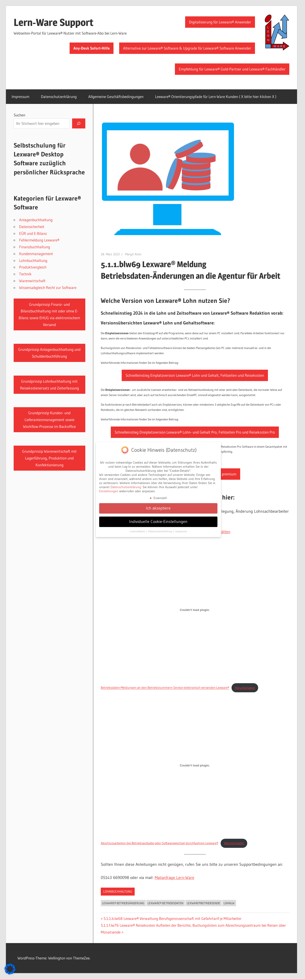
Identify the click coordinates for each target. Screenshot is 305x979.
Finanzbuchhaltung (34, 246)
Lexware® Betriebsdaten (165, 903)
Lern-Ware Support (53, 22)
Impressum (20, 96)
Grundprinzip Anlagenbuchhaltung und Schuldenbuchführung (49, 353)
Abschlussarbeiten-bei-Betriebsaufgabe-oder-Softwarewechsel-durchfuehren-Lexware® (159, 843)
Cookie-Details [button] (138, 530)
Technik (25, 273)
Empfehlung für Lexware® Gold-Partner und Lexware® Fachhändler (232, 69)
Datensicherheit (31, 226)
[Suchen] (78, 123)
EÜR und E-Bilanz (33, 233)
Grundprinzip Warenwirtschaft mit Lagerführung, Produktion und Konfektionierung (49, 458)
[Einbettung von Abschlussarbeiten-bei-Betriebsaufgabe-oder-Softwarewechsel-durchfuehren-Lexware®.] (195, 765)
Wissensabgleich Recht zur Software (47, 287)
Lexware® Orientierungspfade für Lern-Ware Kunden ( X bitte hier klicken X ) (215, 96)
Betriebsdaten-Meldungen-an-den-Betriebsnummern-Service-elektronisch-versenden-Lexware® (165, 688)
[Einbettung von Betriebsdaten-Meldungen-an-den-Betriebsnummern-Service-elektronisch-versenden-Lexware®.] (195, 610)
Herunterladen (245, 688)
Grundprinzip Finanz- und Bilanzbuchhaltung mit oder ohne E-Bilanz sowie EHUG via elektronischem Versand (49, 314)
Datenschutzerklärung (59, 96)
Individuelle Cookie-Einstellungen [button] (158, 520)
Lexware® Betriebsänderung (123, 903)
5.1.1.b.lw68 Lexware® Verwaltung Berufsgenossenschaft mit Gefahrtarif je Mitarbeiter (172, 918)
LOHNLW (229, 903)
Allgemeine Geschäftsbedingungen (116, 96)
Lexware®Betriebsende (203, 903)
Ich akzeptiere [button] (158, 506)
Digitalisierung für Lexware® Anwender (220, 22)
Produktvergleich (32, 267)
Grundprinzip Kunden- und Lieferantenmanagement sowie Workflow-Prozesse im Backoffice (49, 419)
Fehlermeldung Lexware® (39, 240)
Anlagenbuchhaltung (36, 219)
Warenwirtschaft (32, 280)
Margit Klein (133, 254)
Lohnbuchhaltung (117, 891)
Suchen (19, 115)
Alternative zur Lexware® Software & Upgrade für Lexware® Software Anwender (187, 48)
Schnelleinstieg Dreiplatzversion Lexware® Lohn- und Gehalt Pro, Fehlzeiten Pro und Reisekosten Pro (195, 432)
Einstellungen (108, 490)
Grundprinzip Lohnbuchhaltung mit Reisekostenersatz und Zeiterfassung (49, 384)
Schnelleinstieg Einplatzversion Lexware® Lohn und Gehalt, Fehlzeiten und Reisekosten (195, 375)
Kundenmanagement (36, 253)
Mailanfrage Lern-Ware (174, 877)
